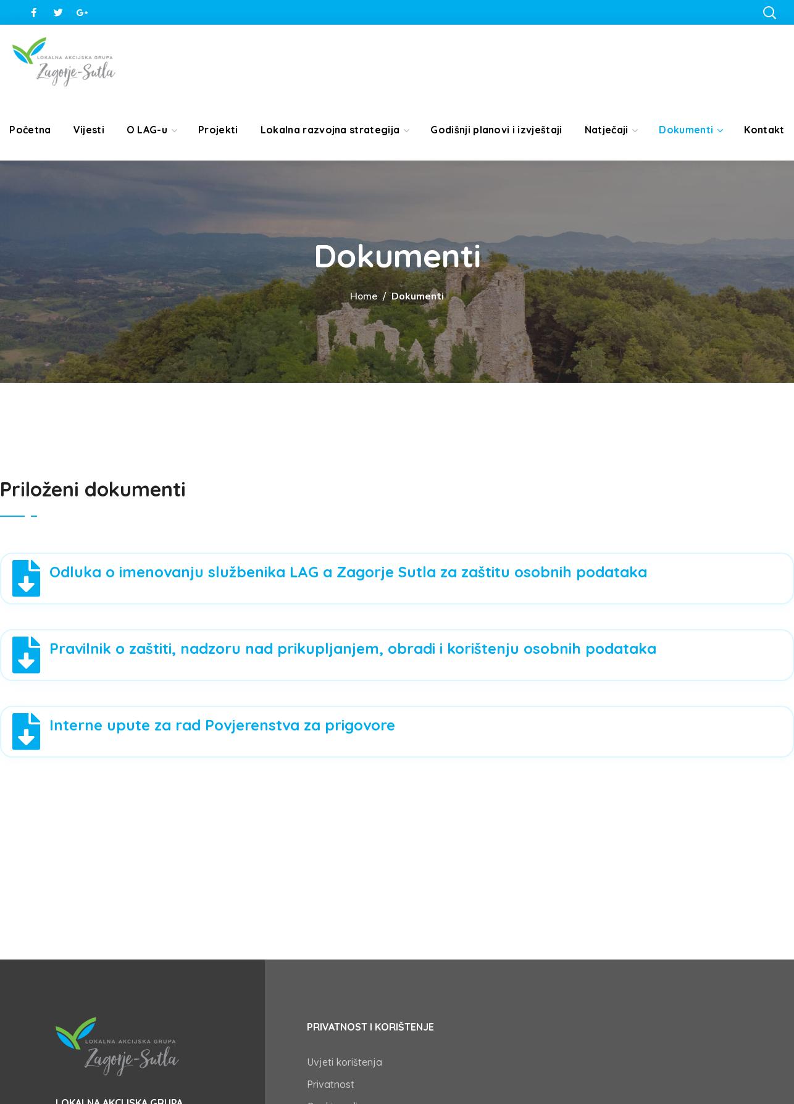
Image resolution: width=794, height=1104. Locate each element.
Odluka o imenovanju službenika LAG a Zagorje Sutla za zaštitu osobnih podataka (348, 571)
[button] (769, 12)
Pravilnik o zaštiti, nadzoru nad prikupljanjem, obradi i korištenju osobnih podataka (352, 648)
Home (363, 296)
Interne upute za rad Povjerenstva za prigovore (222, 725)
